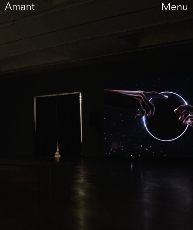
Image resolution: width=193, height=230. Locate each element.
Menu (174, 6)
